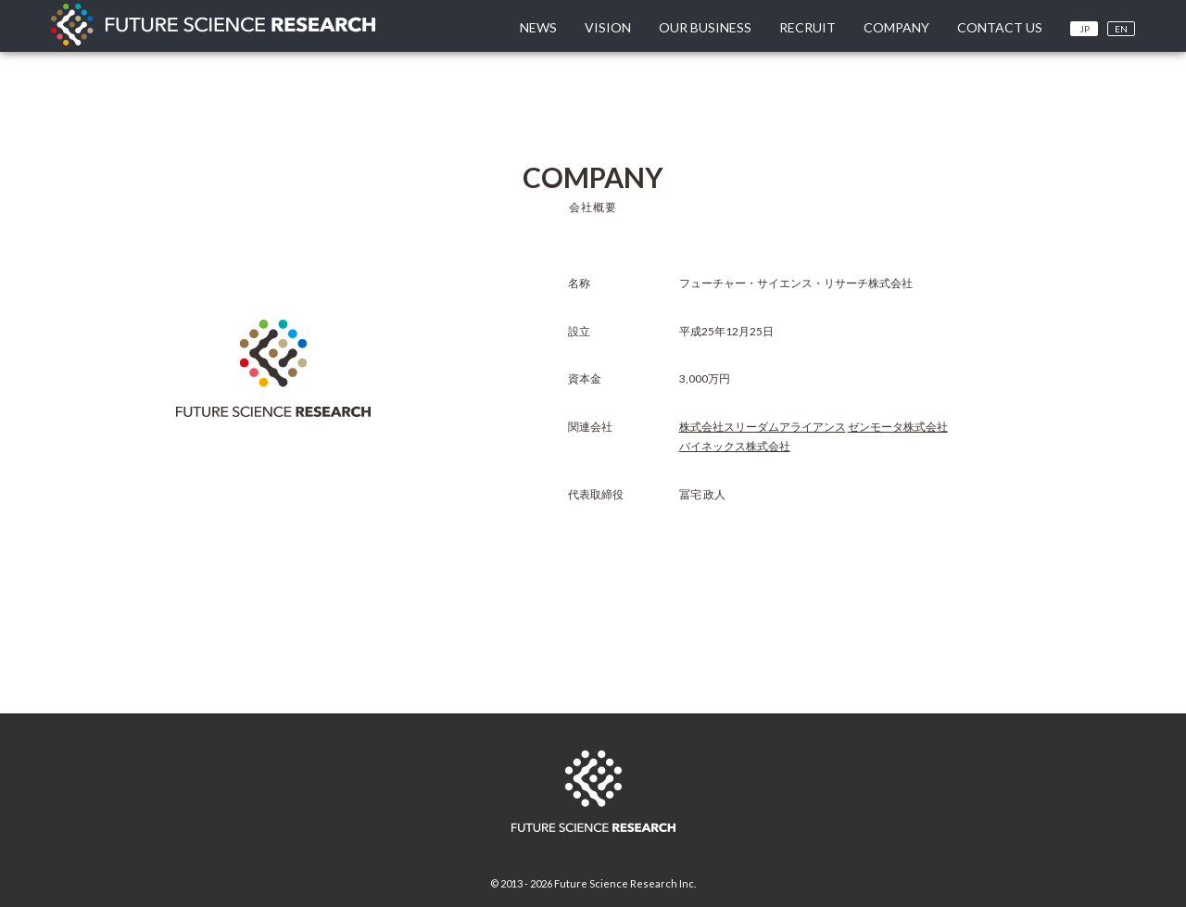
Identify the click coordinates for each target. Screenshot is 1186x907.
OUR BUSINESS (705, 27)
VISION (608, 27)
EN (1121, 28)
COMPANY (896, 27)
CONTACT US (999, 27)
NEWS (538, 27)
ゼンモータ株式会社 (898, 427)
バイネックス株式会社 (734, 446)
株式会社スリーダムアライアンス (762, 427)
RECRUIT (807, 27)
